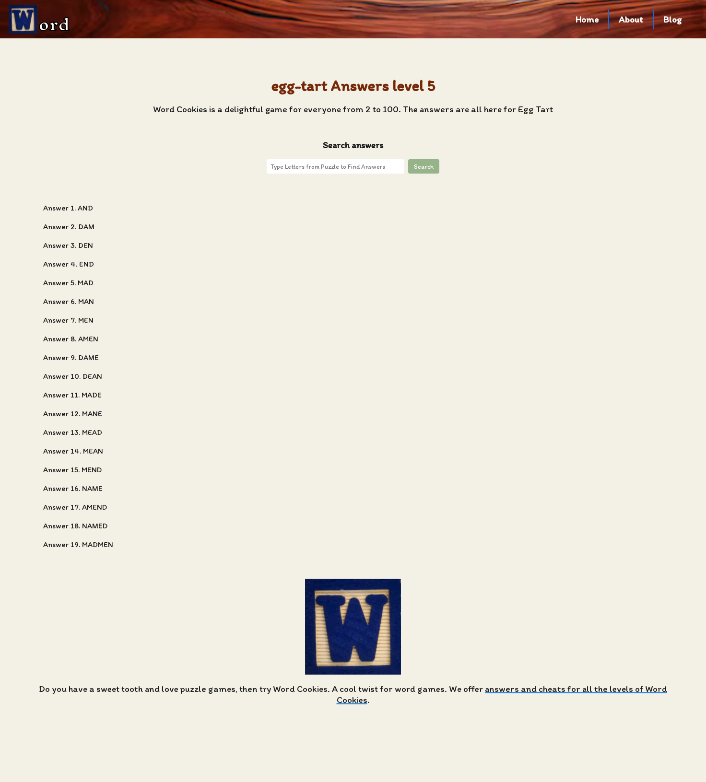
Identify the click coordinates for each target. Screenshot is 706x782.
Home (587, 19)
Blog (672, 19)
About (631, 19)
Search (424, 166)
